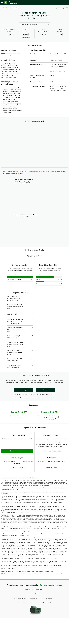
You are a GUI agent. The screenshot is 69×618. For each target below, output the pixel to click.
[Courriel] (45, 390)
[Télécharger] (23, 390)
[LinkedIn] (37, 593)
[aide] (44, 30)
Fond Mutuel (7, 8)
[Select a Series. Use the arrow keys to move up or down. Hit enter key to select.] (34, 25)
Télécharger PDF (63, 8)
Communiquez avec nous (51, 584)
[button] (17, 444)
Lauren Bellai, (19, 413)
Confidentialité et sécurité (20, 598)
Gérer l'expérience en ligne (45, 601)
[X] (32, 593)
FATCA (41, 598)
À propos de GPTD (21, 601)
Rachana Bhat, (49, 413)
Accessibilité (49, 598)
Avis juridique (33, 598)
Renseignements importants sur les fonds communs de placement (19, 477)
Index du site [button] (32, 601)
